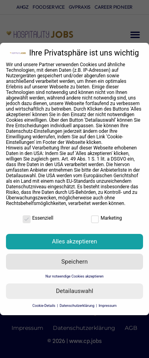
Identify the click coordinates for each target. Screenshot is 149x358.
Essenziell (38, 218)
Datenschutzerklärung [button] (77, 306)
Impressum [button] (107, 306)
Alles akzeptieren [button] (74, 241)
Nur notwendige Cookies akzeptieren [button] (74, 276)
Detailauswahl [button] (74, 291)
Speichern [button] (74, 261)
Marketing (106, 218)
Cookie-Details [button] (44, 306)
